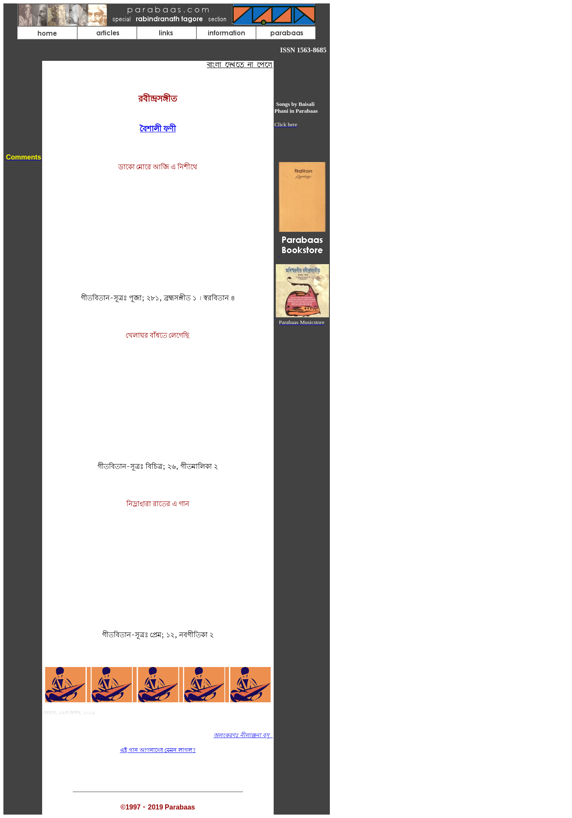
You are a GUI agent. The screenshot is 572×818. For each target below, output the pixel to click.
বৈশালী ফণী (158, 129)
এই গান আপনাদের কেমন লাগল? (158, 751)
